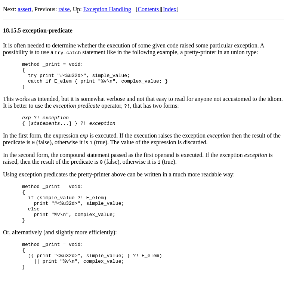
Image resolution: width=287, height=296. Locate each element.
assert (24, 9)
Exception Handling (107, 9)
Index (169, 9)
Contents (148, 9)
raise (64, 9)
